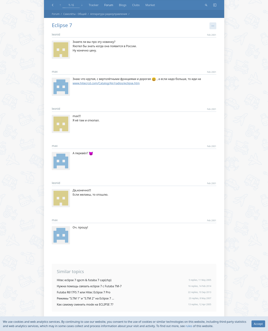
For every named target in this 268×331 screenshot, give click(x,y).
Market (150, 5)
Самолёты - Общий (75, 14)
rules (188, 326)
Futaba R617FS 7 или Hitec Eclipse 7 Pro (83, 292)
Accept (258, 324)
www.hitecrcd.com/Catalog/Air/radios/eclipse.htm (106, 83)
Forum (108, 5)
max (55, 72)
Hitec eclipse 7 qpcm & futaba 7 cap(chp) (84, 280)
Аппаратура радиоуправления (108, 14)
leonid (56, 34)
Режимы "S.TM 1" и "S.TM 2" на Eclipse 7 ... (85, 298)
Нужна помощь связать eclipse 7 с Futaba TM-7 (89, 286)
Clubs (136, 5)
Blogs (123, 5)
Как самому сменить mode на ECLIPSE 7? (85, 304)
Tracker (94, 5)
